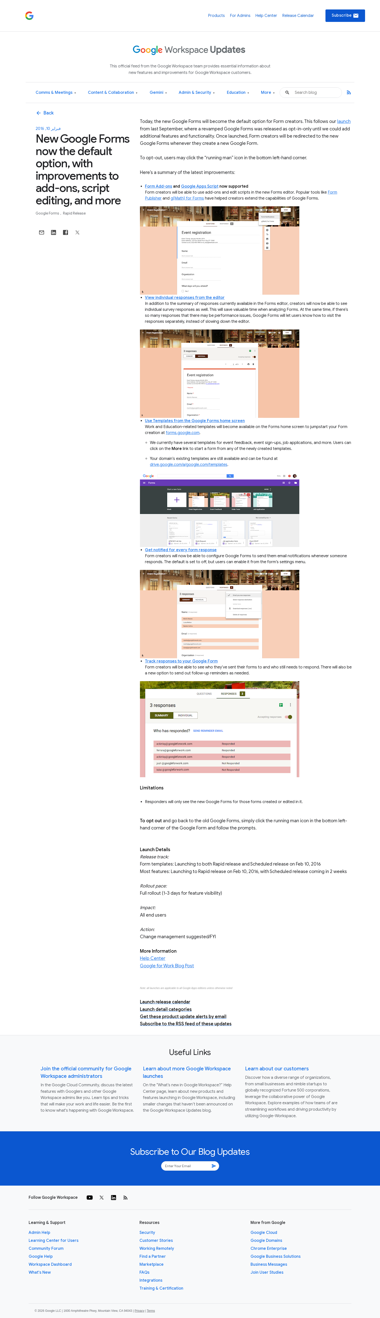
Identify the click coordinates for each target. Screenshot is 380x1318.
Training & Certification (161, 1288)
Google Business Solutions (276, 1256)
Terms (151, 1311)
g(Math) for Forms (187, 198)
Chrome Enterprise (269, 1248)
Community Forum (46, 1248)
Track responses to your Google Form (181, 661)
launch (344, 121)
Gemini (158, 92)
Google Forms (48, 213)
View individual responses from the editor (185, 297)
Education (238, 92)
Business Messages (269, 1264)
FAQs (144, 1272)
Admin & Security (197, 92)
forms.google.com (182, 432)
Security (147, 1232)
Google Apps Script (199, 186)
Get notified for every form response (181, 550)
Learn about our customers (277, 1069)
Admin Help (39, 1232)
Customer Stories (156, 1240)
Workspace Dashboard (50, 1264)
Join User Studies (267, 1272)
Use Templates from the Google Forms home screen (195, 420)
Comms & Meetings (56, 92)
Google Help (41, 1256)
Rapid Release (74, 213)
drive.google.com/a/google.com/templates (188, 464)
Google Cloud (264, 1232)
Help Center (266, 15)
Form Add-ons (158, 186)
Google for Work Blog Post (167, 966)
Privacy (139, 1311)
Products (216, 15)
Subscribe (345, 16)
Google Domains (266, 1240)
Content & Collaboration (112, 92)
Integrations (150, 1280)
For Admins (240, 15)
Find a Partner (152, 1256)
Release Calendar (298, 15)
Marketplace (151, 1264)
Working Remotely (156, 1248)
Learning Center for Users (53, 1240)
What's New (40, 1272)
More (268, 92)
